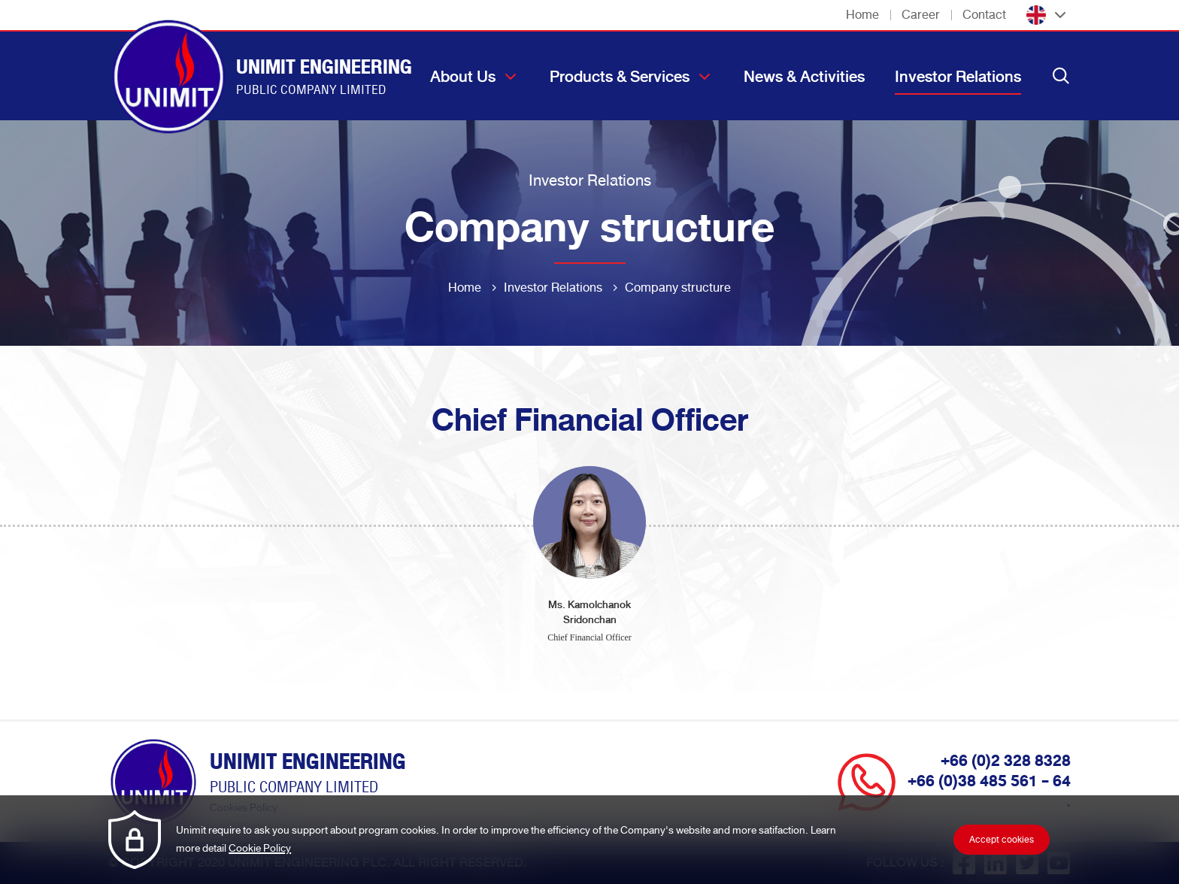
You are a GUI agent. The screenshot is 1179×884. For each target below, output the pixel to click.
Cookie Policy (260, 848)
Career (921, 15)
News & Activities (804, 76)
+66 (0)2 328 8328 (1006, 760)
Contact (984, 15)
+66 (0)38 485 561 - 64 (989, 781)
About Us (463, 76)
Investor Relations (958, 76)
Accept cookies (1001, 839)
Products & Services (620, 76)
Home (862, 15)
